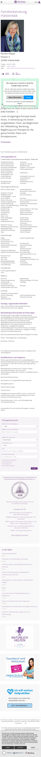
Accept (28, 97)
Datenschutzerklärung (7, 721)
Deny (8, 747)
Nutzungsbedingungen (34, 720)
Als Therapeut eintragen (7, 720)
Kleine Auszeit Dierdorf (9, 553)
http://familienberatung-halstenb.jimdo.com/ (21, 68)
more (33, 747)
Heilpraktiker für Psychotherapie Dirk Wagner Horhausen (19, 606)
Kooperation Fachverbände (28, 721)
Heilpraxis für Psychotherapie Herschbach (15, 559)
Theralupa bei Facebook (20, 720)
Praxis (4, 588)
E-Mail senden (11, 66)
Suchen (34, 468)
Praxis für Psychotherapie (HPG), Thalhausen (16, 601)
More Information (15, 97)
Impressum (17, 721)
